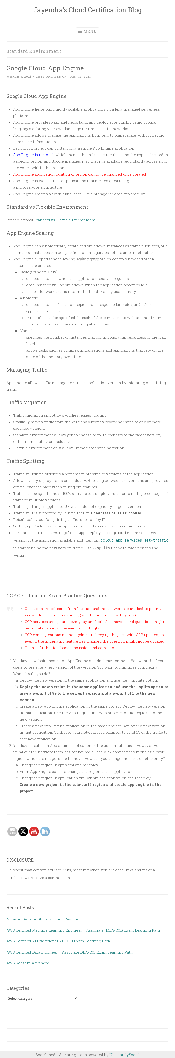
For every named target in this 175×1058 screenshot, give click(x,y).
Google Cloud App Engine (45, 68)
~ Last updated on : (49, 76)
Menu (90, 31)
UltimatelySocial (124, 1054)
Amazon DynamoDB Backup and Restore (42, 919)
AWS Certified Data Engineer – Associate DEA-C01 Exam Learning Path (70, 952)
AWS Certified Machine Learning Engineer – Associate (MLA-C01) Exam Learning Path (83, 930)
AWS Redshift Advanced (28, 963)
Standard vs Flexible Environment (64, 219)
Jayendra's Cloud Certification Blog (87, 10)
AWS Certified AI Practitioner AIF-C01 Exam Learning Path (58, 941)
